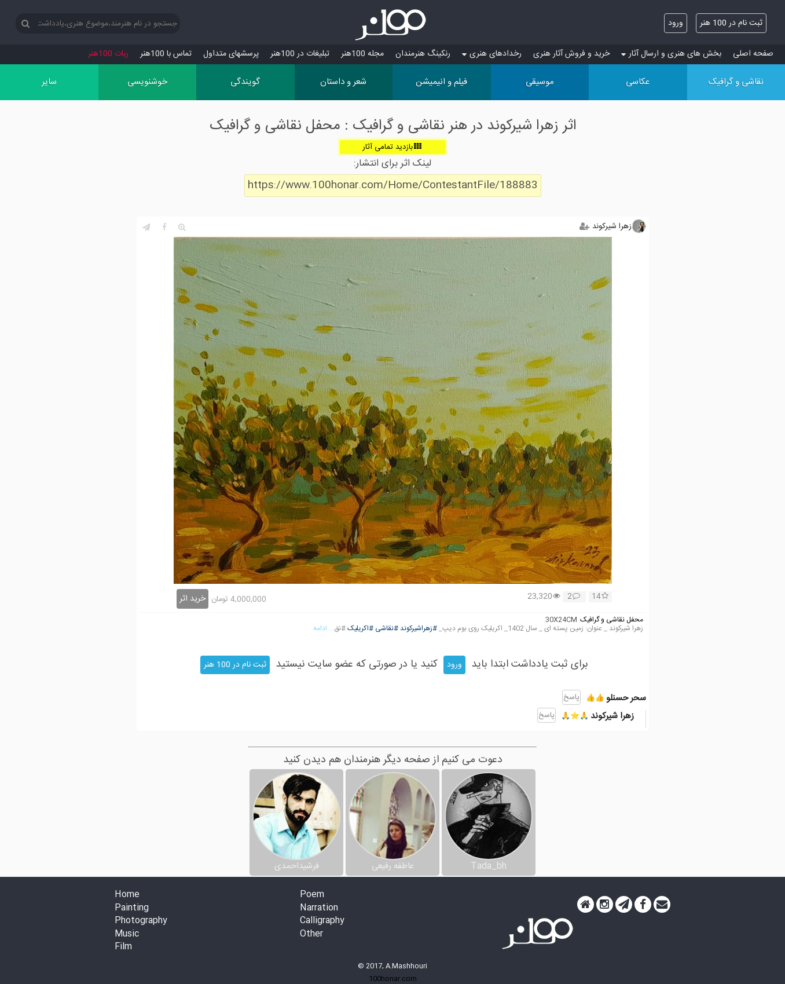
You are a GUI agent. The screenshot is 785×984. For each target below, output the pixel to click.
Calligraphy (322, 921)
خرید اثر (192, 599)
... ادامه (323, 628)
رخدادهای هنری (492, 54)
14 (600, 597)
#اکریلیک (360, 628)
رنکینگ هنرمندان (422, 54)
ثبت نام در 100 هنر (731, 23)
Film (123, 947)
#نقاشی (386, 628)
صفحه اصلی (753, 54)
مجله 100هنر (362, 54)
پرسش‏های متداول (231, 54)
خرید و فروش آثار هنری (571, 54)
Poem (312, 895)
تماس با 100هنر (166, 54)
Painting (132, 908)
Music (127, 934)
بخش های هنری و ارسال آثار (671, 54)
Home (127, 895)
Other (311, 934)
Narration (319, 908)
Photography (141, 921)
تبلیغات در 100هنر (299, 54)
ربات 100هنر (108, 54)
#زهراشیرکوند (418, 628)
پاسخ (571, 697)
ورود (675, 23)
